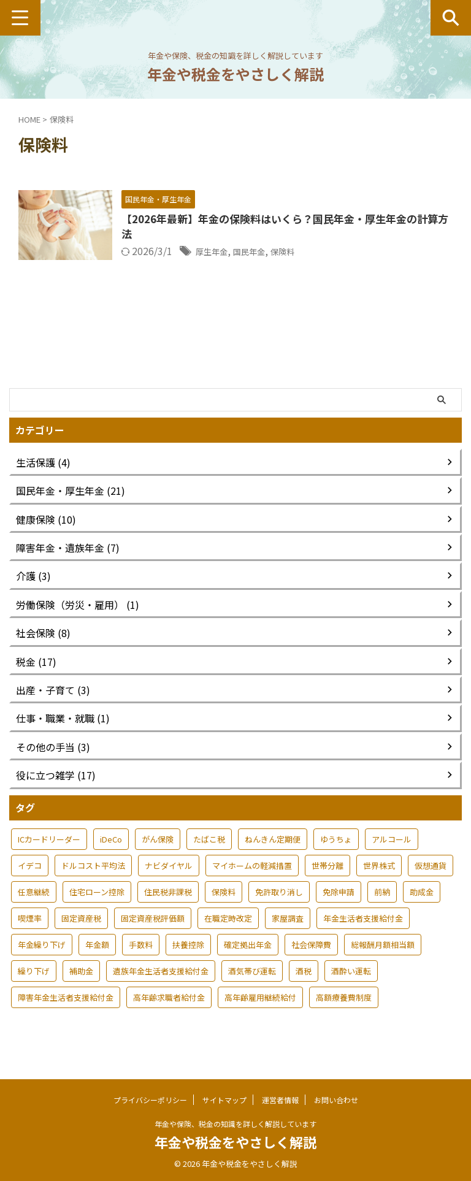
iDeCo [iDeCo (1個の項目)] (111, 857)
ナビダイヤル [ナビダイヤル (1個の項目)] (169, 884)
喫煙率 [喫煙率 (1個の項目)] (30, 936)
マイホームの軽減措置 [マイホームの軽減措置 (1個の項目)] (252, 884)
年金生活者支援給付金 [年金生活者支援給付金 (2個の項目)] (363, 936)
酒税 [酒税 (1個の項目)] (304, 989)
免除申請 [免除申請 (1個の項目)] (338, 910)
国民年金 (288, 253)
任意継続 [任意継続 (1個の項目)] (34, 910)
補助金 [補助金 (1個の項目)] (81, 989)
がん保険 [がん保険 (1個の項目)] (158, 857)
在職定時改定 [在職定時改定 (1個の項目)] (228, 936)
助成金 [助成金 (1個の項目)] (422, 910)
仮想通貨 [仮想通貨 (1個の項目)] (430, 884)
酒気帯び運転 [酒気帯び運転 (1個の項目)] (252, 989)
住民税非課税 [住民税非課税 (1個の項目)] (168, 910)
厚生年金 (244, 253)
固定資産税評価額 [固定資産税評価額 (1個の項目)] (153, 936)
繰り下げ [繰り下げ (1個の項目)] (34, 989)
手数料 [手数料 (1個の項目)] (141, 963)
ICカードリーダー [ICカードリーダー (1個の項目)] (49, 857)
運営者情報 (280, 1099)
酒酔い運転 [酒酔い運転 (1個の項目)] (351, 989)
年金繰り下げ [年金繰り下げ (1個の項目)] (42, 963)
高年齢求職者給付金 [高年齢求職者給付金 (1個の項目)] (169, 1016)
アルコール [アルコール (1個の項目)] (392, 857)
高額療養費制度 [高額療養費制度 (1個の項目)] (344, 1016)
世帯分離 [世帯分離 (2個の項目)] (327, 884)
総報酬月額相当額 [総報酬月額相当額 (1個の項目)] (383, 963)
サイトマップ (224, 1099)
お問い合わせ (336, 1099)
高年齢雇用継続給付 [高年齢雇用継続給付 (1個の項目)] (260, 1016)
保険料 (328, 253)
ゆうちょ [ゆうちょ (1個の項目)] (336, 857)
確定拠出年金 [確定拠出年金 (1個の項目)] (248, 963)
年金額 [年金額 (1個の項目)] (97, 963)
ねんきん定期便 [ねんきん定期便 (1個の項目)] (273, 857)
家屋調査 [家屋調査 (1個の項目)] (288, 936)
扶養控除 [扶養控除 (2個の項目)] (188, 963)
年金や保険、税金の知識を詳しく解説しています (235, 1123)
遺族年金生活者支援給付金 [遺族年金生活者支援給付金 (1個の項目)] (161, 989)
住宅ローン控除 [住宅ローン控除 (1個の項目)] (96, 910)
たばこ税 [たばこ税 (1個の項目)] (209, 857)
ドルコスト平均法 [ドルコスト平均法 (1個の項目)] (93, 884)
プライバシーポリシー (150, 1099)
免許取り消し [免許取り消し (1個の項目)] (279, 910)
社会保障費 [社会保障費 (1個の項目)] (311, 963)
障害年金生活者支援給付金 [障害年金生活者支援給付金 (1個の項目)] (65, 1016)
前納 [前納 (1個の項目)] (382, 910)
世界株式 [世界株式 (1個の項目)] (379, 884)
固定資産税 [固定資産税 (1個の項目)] (81, 936)
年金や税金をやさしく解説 (235, 74)
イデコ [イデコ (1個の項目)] (30, 884)
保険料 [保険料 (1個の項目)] (224, 910)
